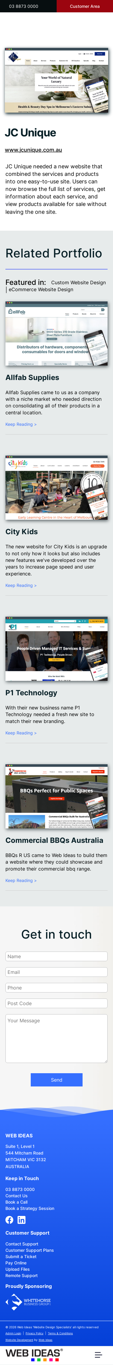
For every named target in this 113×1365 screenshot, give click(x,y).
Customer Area (85, 6)
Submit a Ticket (20, 1256)
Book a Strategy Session (29, 1208)
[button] (99, 1356)
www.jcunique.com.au (33, 150)
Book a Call (16, 1202)
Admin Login (13, 1333)
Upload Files (17, 1269)
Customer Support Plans (29, 1250)
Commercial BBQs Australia (54, 840)
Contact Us (16, 1195)
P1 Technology (31, 692)
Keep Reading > (21, 424)
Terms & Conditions (60, 1333)
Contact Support (21, 1243)
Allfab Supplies (32, 377)
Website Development (19, 1340)
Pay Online (16, 1262)
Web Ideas (45, 1340)
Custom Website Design (78, 282)
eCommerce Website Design (41, 289)
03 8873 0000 (23, 6)
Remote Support (21, 1275)
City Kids (21, 531)
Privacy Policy (34, 1333)
